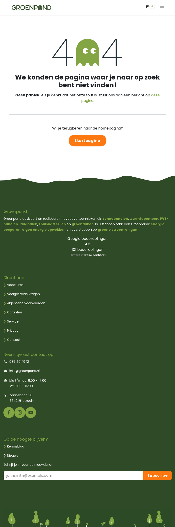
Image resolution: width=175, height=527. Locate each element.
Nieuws (12, 455)
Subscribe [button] (157, 475)
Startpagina (87, 140)
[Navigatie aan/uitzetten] (162, 7)
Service (11, 321)
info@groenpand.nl (24, 370)
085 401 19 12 (18, 361)
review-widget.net (95, 255)
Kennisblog (15, 446)
